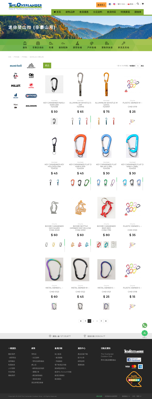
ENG (123, 4)
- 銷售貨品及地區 (37, 368)
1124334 (80, 168)
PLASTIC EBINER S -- (132, 288)
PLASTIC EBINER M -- (132, 103)
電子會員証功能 (60, 365)
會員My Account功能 (63, 372)
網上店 (33, 365)
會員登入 (101, 5)
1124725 (54, 168)
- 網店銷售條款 (37, 375)
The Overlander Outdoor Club (107, 355)
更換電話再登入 (60, 368)
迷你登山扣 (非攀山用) (37, 57)
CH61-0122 (80, 292)
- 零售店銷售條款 (37, 361)
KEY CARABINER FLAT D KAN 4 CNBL (132, 165)
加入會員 (58, 354)
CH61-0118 (132, 292)
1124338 (54, 107)
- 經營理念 (12, 358)
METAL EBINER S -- (106, 288)
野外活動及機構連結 (108, 360)
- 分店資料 (35, 358)
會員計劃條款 (60, 375)
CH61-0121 (106, 292)
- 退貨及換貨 (36, 379)
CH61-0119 (132, 107)
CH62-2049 (54, 230)
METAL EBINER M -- (80, 288)
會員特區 (111, 12)
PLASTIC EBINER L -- (132, 226)
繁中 (119, 4)
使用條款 (11, 361)
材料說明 (81, 361)
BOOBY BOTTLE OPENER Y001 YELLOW (80, 227)
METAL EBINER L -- (54, 288)
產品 (142, 66)
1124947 (106, 107)
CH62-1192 (106, 230)
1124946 (80, 107)
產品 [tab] (47, 65)
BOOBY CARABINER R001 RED (106, 227)
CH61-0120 (132, 230)
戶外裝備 (16, 57)
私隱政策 (11, 365)
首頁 (9, 57)
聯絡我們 (11, 375)
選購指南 (81, 365)
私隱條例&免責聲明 (111, 396)
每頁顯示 (132, 66)
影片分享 (81, 358)
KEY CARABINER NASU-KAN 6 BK (54, 104)
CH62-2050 (80, 230)
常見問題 (11, 372)
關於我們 (11, 354)
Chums (132, 100)
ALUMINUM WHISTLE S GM (80, 104)
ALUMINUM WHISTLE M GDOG (106, 104)
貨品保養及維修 (37, 382)
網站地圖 (99, 396)
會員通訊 (58, 379)
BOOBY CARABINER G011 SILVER (54, 227)
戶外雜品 (24, 57)
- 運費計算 (35, 372)
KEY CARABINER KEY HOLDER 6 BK (54, 165)
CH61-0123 (54, 292)
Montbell (54, 100)
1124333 (132, 168)
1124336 (106, 168)
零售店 (33, 354)
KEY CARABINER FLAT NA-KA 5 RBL (106, 165)
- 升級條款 (58, 361)
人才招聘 (11, 368)
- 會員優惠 (58, 358)
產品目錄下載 (83, 354)
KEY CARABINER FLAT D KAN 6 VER (80, 165)
